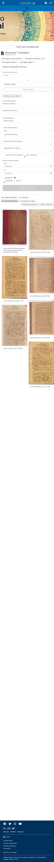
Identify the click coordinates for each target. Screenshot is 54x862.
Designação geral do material (12, 148)
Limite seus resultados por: (27, 47)
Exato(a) (18, 181)
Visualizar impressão (9, 197)
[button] (46, 3)
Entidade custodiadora (9, 103)
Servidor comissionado (10, 843)
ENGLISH (6, 832)
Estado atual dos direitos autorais (13, 141)
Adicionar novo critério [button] (12, 96)
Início (5, 163)
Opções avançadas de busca (15, 67)
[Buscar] (28, 75)
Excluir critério (28, 89)
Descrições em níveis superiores (14, 155)
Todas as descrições (31, 155)
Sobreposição (9, 181)
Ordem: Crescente (46, 204)
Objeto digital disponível (10, 127)
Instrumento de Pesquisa (11, 134)
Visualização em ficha (9, 201)
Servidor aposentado (9, 846)
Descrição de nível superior (10, 110)
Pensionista (6, 848)
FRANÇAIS (20, 832)
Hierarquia (23, 197)
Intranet (6, 837)
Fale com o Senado (10, 852)
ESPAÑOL (13, 832)
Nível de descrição (9, 121)
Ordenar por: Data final (29, 204)
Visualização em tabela (27, 201)
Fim (5, 170)
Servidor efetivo (8, 840)
